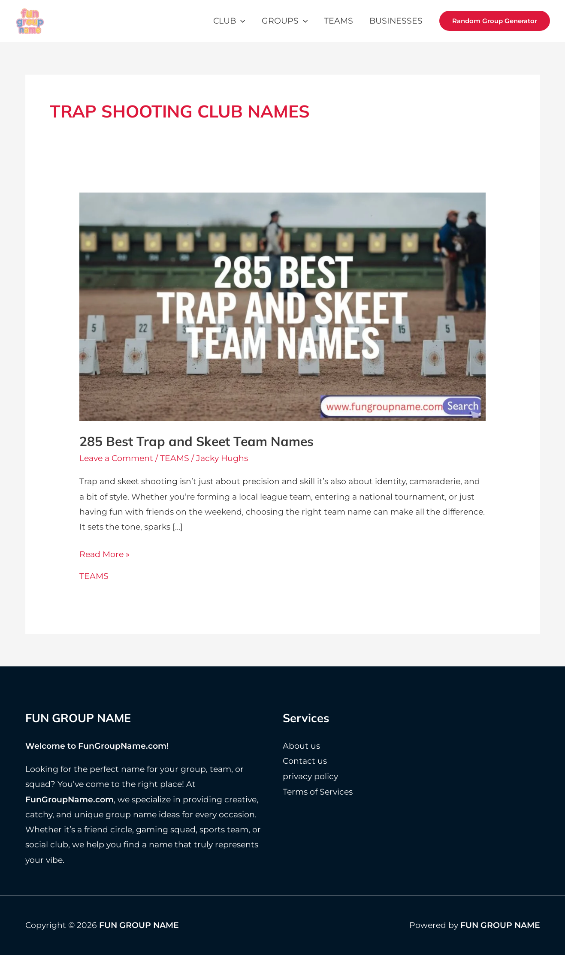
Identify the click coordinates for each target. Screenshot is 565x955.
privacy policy (310, 775)
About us (301, 745)
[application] (240, 20)
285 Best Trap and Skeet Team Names (196, 441)
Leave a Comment (116, 458)
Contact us (305, 760)
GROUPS (285, 20)
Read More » (104, 554)
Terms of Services (318, 791)
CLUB (229, 20)
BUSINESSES (396, 21)
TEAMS (338, 21)
